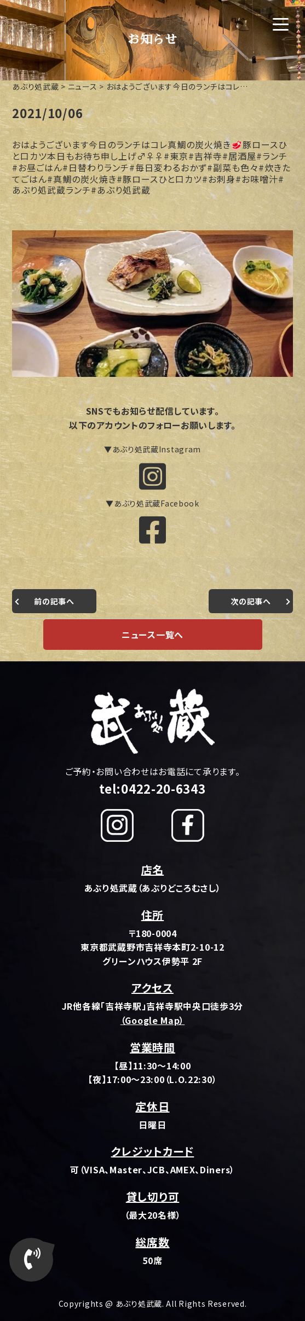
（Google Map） (152, 1020)
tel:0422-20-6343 (152, 788)
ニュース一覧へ (152, 634)
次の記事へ (251, 601)
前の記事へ (54, 601)
